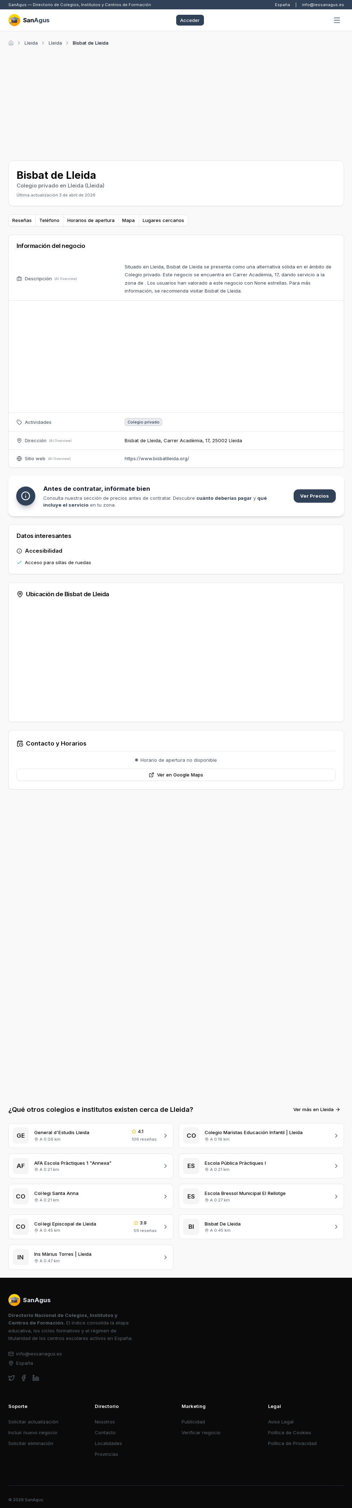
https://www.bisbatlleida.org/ (157, 458)
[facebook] (23, 1378)
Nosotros (105, 1422)
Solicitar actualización (33, 1422)
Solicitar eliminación (30, 1443)
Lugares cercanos (163, 220)
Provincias (106, 1454)
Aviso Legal (281, 1422)
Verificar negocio (201, 1432)
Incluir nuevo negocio (32, 1432)
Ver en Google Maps (176, 775)
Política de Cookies (289, 1432)
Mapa (128, 220)
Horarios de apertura (91, 220)
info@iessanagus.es (323, 4)
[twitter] (11, 1378)
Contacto (105, 1432)
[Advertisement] (176, 102)
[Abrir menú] (337, 20)
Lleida (31, 43)
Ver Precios (314, 496)
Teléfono (49, 220)
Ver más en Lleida (316, 1109)
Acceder (190, 20)
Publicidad (193, 1422)
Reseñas (22, 220)
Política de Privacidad (292, 1443)
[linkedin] (35, 1378)
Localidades (108, 1443)
